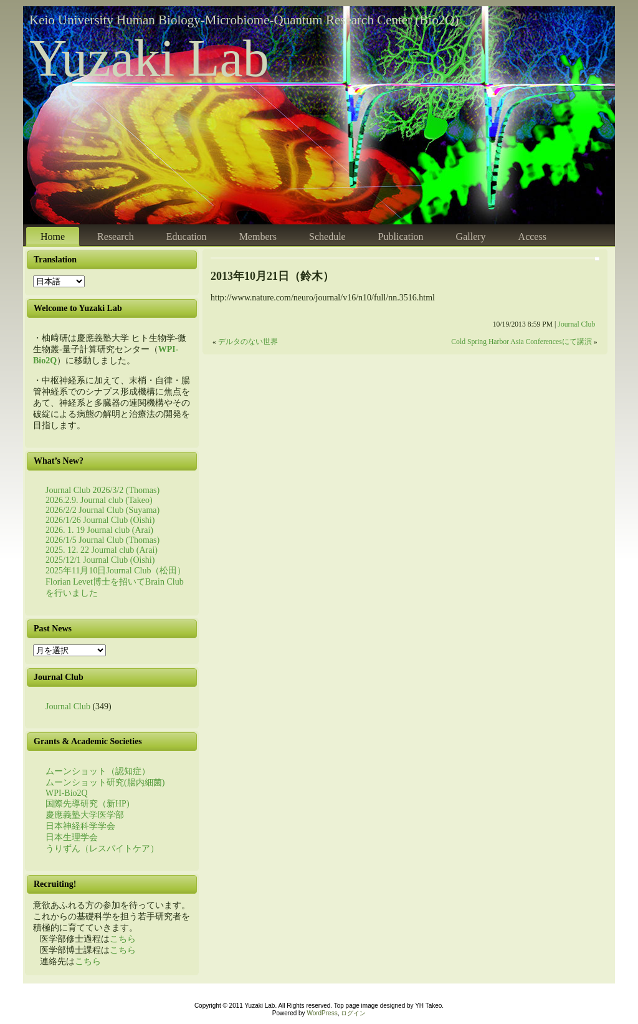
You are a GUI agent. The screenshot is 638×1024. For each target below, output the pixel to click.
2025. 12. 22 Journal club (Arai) (101, 550)
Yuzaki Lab (149, 58)
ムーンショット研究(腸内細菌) (104, 782)
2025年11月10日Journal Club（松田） (115, 570)
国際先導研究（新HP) (87, 803)
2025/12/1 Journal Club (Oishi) (100, 560)
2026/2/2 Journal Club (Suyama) (102, 510)
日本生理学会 (71, 837)
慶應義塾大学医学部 (84, 815)
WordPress (322, 1013)
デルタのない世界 (248, 342)
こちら (123, 939)
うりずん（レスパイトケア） (102, 848)
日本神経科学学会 (80, 826)
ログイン (353, 1013)
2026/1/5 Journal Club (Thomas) (102, 540)
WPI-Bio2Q (66, 793)
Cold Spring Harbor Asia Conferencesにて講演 (521, 342)
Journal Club (67, 706)
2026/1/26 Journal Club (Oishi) (100, 520)
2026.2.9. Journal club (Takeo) (99, 500)
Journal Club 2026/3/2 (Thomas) (102, 490)
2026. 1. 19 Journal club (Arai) (99, 530)
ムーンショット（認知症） (97, 771)
